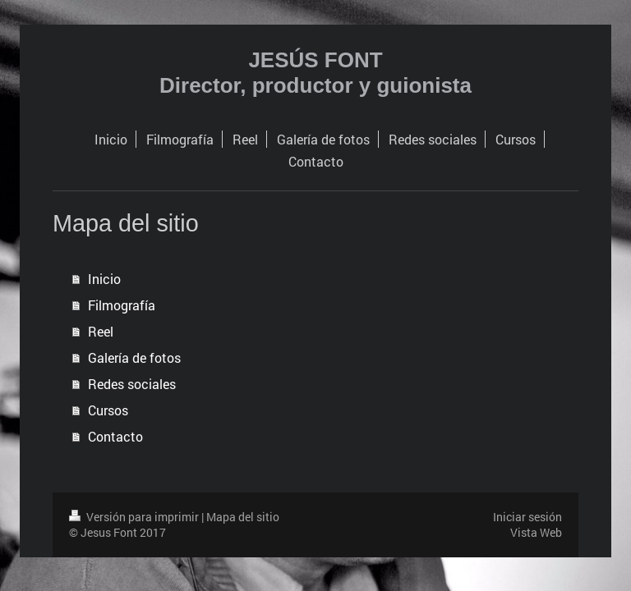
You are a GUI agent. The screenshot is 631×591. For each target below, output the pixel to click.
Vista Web (536, 532)
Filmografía (121, 305)
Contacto (115, 436)
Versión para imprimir (135, 517)
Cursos (108, 410)
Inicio (104, 278)
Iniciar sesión (527, 517)
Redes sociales (132, 383)
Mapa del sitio (242, 517)
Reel (100, 331)
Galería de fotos (134, 357)
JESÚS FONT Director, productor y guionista (315, 73)
